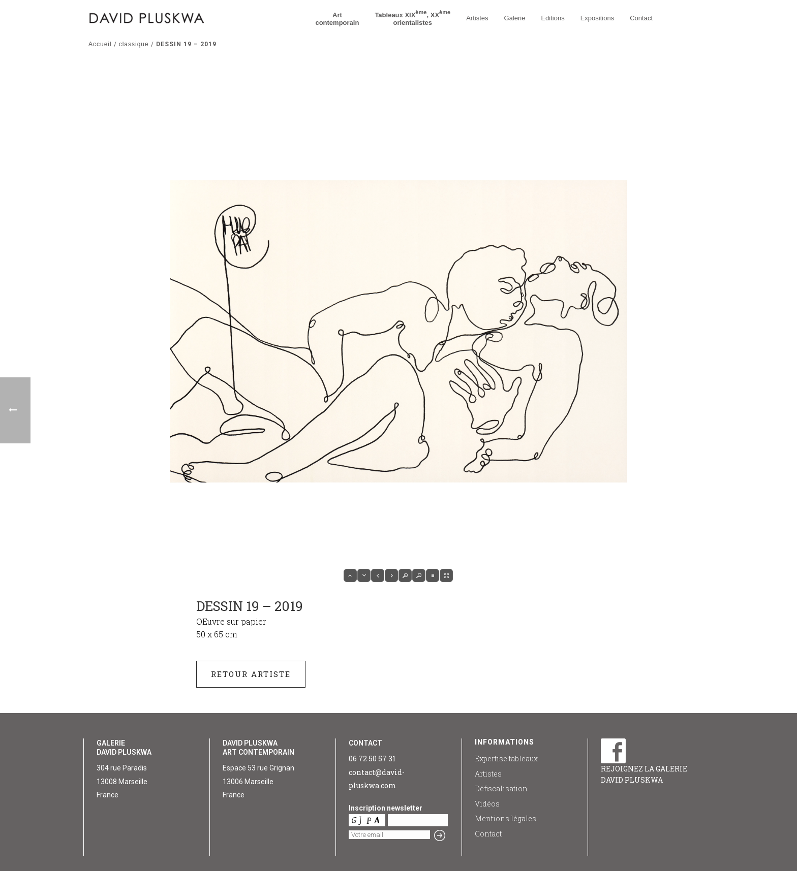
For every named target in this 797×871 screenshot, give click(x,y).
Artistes (477, 18)
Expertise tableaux (506, 758)
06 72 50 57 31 (372, 758)
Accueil (100, 44)
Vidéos (487, 804)
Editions (552, 18)
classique (134, 44)
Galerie (515, 18)
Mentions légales (505, 818)
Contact (641, 18)
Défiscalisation (501, 788)
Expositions (597, 18)
